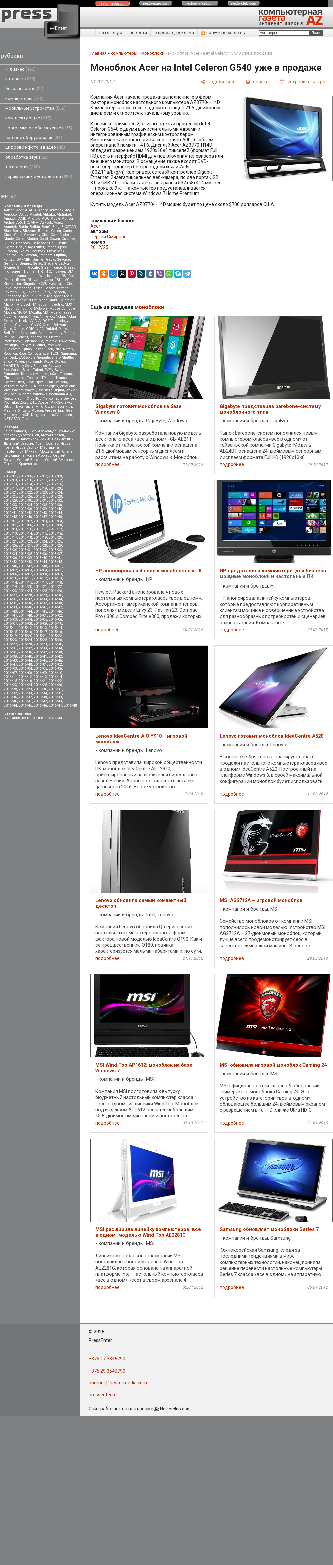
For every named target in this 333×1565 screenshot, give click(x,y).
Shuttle (67, 357)
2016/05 (40, 668)
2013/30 (10, 550)
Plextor (54, 337)
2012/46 (25, 517)
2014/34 (55, 599)
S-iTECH (53, 353)
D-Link (9, 243)
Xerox (8, 398)
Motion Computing (18, 308)
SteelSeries (12, 370)
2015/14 (55, 628)
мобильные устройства (35, 108)
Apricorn (68, 218)
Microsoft (23, 304)
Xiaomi (19, 398)
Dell (52, 243)
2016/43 (55, 701)
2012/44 (55, 513)
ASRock (46, 222)
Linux (45, 292)
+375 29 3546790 (107, 1371)
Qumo (27, 349)
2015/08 (25, 623)
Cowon (55, 239)
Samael (20, 431)
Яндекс (24, 410)
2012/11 (40, 480)
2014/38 (55, 603)
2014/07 (25, 574)
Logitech (58, 292)
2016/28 (10, 689)
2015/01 (40, 615)
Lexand (63, 288)
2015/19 (10, 636)
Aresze (50, 410)
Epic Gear (65, 410)
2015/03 (10, 619)
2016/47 (55, 705)
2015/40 (25, 656)
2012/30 (25, 500)
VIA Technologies (44, 386)
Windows (40, 394)
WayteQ (31, 390)
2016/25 (40, 685)
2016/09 (40, 673)
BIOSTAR (68, 227)
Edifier (39, 247)
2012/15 (40, 484)
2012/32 (55, 500)
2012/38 (25, 509)
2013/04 (55, 521)
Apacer (37, 410)
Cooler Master (27, 239)
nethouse (19, 316)
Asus (58, 222)
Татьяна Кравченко (20, 464)
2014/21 (40, 586)
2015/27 (10, 644)
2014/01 (55, 566)
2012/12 (55, 480)
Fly (20, 255)
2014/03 (25, 570)
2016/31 (55, 689)
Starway (55, 366)
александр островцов (21, 435)
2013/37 (55, 554)
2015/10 (55, 623)
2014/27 (10, 595)
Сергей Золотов (30, 460)
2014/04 (40, 570)
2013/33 (55, 550)
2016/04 (25, 668)
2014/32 (25, 599)
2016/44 (10, 705)
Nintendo (47, 316)
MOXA (22, 312)
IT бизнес (20, 69)
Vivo (7, 390)
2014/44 (25, 611)
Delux (62, 243)
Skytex (60, 361)
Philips (9, 337)
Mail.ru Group (34, 296)
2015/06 (55, 619)
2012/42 (25, 513)
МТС (39, 406)
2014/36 (25, 603)
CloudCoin (50, 235)
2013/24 (40, 541)
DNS (19, 247)
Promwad (54, 345)
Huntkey (10, 415)
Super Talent (33, 370)
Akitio (23, 214)
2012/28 (55, 496)
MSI (46, 312)
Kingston (30, 284)
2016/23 (10, 685)
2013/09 (10, 529)
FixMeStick (55, 251)
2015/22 (55, 636)
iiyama (20, 276)
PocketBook (13, 341)
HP (40, 271)
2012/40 (55, 509)
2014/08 (40, 574)
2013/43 (25, 562)
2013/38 (10, 558)
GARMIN (23, 259)
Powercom (67, 341)
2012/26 (25, 496)
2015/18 (55, 632)
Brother (43, 231)
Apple (55, 218)
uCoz (30, 382)
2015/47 (10, 664)
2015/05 (40, 619)
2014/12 (40, 578)
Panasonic (28, 333)
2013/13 (10, 533)
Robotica (10, 353)
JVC (66, 280)
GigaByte (62, 263)
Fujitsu (9, 259)
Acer (19, 210)
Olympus (22, 325)
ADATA (31, 210)
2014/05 (55, 570)
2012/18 (25, 488)
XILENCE (34, 398)
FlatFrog (10, 255)
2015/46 (55, 660)
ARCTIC (22, 222)
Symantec (11, 374)
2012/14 (25, 484)
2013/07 (40, 525)
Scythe (31, 357)
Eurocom (10, 251)
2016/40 (10, 701)
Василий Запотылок (21, 439)
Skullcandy (34, 361)
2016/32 (10, 693)
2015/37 (40, 652)
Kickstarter (12, 284)
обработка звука (26, 157)
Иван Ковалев (47, 443)
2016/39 (55, 697)
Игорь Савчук (26, 447)
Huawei (59, 271)
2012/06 (25, 476)
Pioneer (22, 337)
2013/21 (10, 541)
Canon (56, 231)
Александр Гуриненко (56, 431)
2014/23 (10, 591)
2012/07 (40, 476)
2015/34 (55, 648)
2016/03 (10, 668)
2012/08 (55, 476)
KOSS (42, 284)
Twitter (9, 382)
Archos (9, 222)
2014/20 (25, 586)
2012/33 (10, 505)
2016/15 (10, 681)
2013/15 (40, 533)
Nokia (60, 316)
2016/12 (25, 677)
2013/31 (25, 550)
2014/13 (55, 578)
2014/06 (10, 574)
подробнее (107, 464)
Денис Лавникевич (56, 439)
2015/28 (25, 644)
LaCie (67, 284)
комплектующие (28, 117)
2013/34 (10, 554)
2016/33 (25, 693)
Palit (15, 333)
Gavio (50, 259)
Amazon (10, 218)
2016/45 (25, 705)
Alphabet (64, 214)
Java (49, 280)
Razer (38, 349)
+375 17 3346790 (107, 1358)
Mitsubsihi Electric (48, 304)
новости (138, 32)
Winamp (24, 394)
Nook (23, 321)
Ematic (51, 247)
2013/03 (40, 521)
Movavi (9, 312)
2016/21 (40, 681)
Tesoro (27, 419)
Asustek (10, 227)
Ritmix (68, 349)
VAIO (50, 382)
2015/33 (40, 648)
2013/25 (55, 541)
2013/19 (40, 537)
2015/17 (40, 632)
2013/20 (55, 537)
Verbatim (11, 386)
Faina (8, 431)
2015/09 (40, 623)
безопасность (24, 88)
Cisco (8, 235)
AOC (45, 218)
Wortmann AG (60, 394)
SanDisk (10, 357)
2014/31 (10, 599)
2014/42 (55, 607)
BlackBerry (12, 231)
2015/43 (10, 660)
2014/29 (40, 595)
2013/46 (10, 566)
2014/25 (40, 591)
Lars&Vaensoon (59, 415)
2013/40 (40, 558)
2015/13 (40, 628)
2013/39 (25, 558)
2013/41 (55, 558)
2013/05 (10, 525)
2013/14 (25, 533)
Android (34, 218)
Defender (39, 243)
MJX (68, 304)
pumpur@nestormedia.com (118, 1382)
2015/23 (10, 640)
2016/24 (25, 685)
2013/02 (25, 521)
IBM (70, 271)
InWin (40, 276)
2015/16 (25, 632)
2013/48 (40, 566)
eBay (28, 247)
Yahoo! (48, 398)
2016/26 (55, 685)
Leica (38, 288)
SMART (9, 366)
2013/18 (25, 537)
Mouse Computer (62, 308)
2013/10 (25, 529)
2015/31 (10, 648)
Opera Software (55, 325)
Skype (48, 361)
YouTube (11, 402)
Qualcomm (12, 349)
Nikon (33, 316)
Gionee (9, 267)
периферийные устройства (38, 176)
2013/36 (40, 554)
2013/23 (25, 541)
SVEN (49, 370)
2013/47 (25, 566)
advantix (56, 210)
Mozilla (35, 312)
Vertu (24, 386)
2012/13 (10, 484)
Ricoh (48, 349)
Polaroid (51, 341)
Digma (9, 247)
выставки (12, 718)
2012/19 (40, 488)
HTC (47, 271)
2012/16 (55, 484)
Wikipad (10, 394)
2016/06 (55, 668)
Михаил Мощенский (42, 451)
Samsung (68, 353)
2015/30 (55, 644)
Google (33, 267)
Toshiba (33, 378)
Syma (59, 370)
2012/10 (25, 480)
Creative (68, 239)
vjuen (32, 431)
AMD (22, 218)
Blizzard (29, 231)
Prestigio (11, 345)
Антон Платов (52, 435)
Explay (24, 251)
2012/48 (55, 517)
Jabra (39, 280)
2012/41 (10, 513)
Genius (25, 263)
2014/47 (10, 615)
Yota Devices (65, 398)
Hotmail (30, 271)
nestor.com (113, 3)
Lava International (18, 288)
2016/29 (25, 689)
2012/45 (10, 517)
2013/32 (40, 550)
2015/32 (25, 648)
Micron (9, 304)
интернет (20, 78)
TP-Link (47, 378)
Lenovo (49, 288)
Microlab (67, 300)
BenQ (46, 227)
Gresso (69, 267)
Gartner (38, 259)
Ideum (9, 276)
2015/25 (40, 640)
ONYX (36, 325)
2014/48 (25, 615)
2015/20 (25, 636)
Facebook (37, 251)
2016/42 (40, 701)
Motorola (41, 308)
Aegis (69, 210)
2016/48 (70, 705)
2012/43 (40, 513)
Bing (56, 227)
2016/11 (10, 677)
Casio (67, 231)
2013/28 (40, 545)
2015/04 (25, 619)
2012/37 (10, 509)
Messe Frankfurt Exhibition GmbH (31, 300)
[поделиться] (217, 81)
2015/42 (55, 656)
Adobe (43, 210)
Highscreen (13, 271)
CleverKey (32, 235)
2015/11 (10, 628)
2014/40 (25, 607)
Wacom (17, 390)
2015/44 (25, 660)
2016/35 (55, 693)
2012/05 (10, 476)
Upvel (40, 382)
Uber (20, 382)
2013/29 (55, 545)
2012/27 (40, 496)
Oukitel (51, 329)
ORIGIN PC (35, 329)
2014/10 (10, 578)
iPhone (9, 280)
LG (21, 292)
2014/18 (55, 582)
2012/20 (55, 488)
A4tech (9, 210)
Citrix (18, 235)
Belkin (35, 227)
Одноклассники (58, 406)
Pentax (69, 333)
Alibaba (49, 214)
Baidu (23, 227)
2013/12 (55, 529)
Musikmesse (61, 312)
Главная (98, 53)
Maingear (54, 296)
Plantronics (38, 337)
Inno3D (23, 415)
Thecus (66, 374)
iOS (63, 276)
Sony (20, 366)
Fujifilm (60, 255)
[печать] (257, 81)
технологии (22, 166)
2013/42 (10, 562)
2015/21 (40, 636)
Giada (48, 263)
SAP (21, 357)
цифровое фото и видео (35, 147)
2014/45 (40, 611)
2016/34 (40, 693)
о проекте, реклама (174, 32)
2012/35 (40, 505)
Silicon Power (14, 361)
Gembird (11, 263)
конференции (34, 718)
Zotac (24, 402)
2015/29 (40, 644)
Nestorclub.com (175, 1408)
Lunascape (12, 296)
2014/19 (10, 586)
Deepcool (23, 243)
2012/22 (25, 492)
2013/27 (25, 545)
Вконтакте (25, 406)
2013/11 (40, 529)
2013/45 (55, 562)
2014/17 (40, 582)
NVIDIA (35, 321)
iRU (30, 280)
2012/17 (10, 488)
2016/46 (40, 705)
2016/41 (25, 701)
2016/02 (55, 664)
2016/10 (55, 673)
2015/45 (40, 660)
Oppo (8, 329)
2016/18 (25, 681)
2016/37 (25, 697)
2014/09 (55, 574)
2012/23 (40, 492)
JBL (58, 280)
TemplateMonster (34, 374)
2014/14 (10, 582)
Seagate (43, 357)
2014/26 (55, 591)
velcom (61, 382)
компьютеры (24, 98)
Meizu (69, 296)
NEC (7, 316)
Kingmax (38, 415)
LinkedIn (33, 292)
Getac (37, 263)
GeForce (63, 259)
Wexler (71, 390)
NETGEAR (12, 419)
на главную (110, 32)
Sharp (56, 357)
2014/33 (40, 599)
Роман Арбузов (38, 455)
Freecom (45, 255)
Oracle (19, 329)
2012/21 (10, 492)
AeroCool (11, 214)
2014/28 (25, 595)
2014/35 (10, 603)
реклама (54, 718)
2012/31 (40, 500)
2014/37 (40, 603)
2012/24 (55, 492)
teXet (54, 374)
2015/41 (40, 656)
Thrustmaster (14, 378)
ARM (35, 222)
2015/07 (10, 623)
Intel (31, 276)
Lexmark (11, 292)
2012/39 (40, 509)
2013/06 (25, 525)
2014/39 (10, 607)
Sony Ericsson (36, 366)
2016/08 (25, 673)
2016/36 (10, 697)
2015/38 (55, 652)
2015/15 (10, 632)
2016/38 (40, 697)
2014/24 (25, 591)
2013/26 (10, 545)
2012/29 (10, 500)
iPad (70, 276)
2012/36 (55, 505)
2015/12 (25, 628)
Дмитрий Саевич (18, 443)
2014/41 (40, 607)
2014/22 (55, 586)
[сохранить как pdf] (304, 81)
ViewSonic (68, 386)
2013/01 (10, 521)
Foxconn (30, 255)
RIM (58, 349)
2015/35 (10, 652)
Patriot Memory (50, 333)
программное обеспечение (38, 127)
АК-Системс (61, 402)
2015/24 (25, 640)
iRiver (20, 280)
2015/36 (25, 652)
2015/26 (55, 640)
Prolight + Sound (32, 345)
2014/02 (10, 570)
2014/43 (10, 611)
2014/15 (25, 582)
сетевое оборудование (33, 137)
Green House (51, 267)
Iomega (53, 276)
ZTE (33, 402)
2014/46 (55, 611)
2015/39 (10, 656)
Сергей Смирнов (59, 460)
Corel (44, 239)
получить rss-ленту (223, 32)
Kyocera (54, 284)
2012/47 (40, 517)
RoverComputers (32, 353)
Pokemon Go (33, 341)
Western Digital (51, 390)
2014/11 (25, 578)
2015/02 (55, 615)
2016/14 (55, 677)
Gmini (21, 267)
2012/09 (10, 480)
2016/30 (40, 689)
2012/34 (25, 505)
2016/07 (10, 673)
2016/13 (40, 677)
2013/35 (25, 554)
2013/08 (55, 525)
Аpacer (43, 402)
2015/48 (25, 664)
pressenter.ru (103, 1394)
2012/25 (10, 496)
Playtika (10, 410)
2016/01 (40, 664)
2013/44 (40, 562)
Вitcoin (9, 406)
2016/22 (55, 681)
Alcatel (35, 214)
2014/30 (55, 595)
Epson (63, 247)
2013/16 (55, 533)
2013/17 (10, 537)
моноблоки (152, 53)
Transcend (64, 378)
